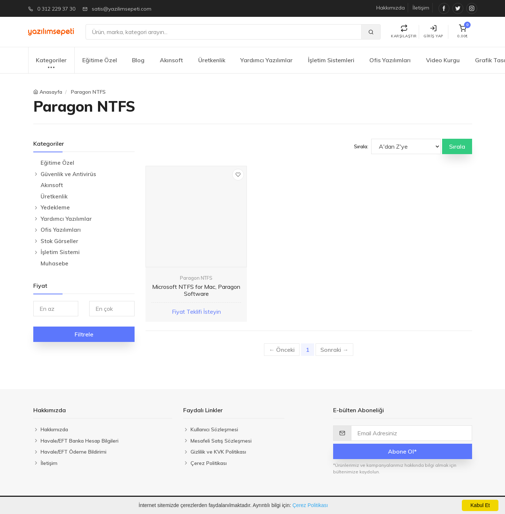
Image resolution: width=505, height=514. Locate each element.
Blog (138, 60)
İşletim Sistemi (60, 252)
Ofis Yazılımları (390, 60)
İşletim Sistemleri (331, 60)
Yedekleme (55, 207)
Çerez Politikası (310, 505)
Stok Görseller (59, 241)
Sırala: (361, 146)
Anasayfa (50, 92)
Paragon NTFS (88, 92)
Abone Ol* (402, 451)
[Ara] (224, 32)
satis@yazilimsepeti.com (121, 8)
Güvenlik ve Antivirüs (68, 174)
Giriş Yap (433, 31)
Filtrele (84, 334)
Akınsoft (171, 60)
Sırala (457, 146)
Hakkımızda (390, 7)
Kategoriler (51, 63)
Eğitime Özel (99, 60)
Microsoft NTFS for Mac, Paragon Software (196, 290)
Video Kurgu (443, 60)
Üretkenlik (211, 60)
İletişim (420, 7)
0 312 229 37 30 (56, 8)
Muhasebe (54, 263)
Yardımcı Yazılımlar (266, 60)
